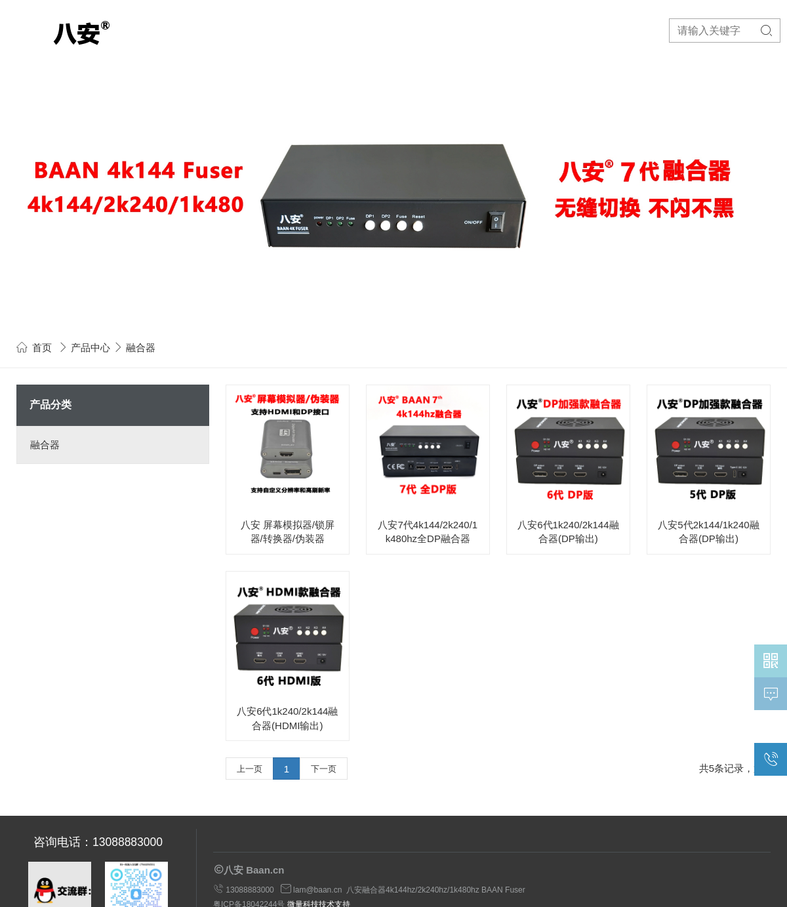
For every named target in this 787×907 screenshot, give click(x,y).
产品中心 (90, 347)
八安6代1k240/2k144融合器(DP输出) (567, 531)
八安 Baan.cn (254, 869)
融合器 (45, 444)
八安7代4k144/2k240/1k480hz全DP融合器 (427, 531)
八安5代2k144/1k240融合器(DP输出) (708, 531)
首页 (42, 347)
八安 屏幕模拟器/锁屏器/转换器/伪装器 (287, 531)
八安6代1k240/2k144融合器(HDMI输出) (287, 718)
